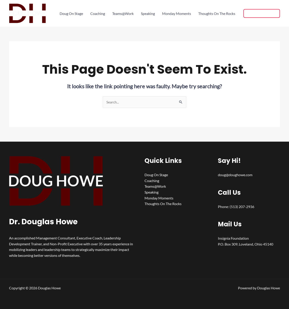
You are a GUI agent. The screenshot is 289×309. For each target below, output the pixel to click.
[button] (261, 13)
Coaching (97, 13)
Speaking (148, 13)
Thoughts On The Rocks (216, 13)
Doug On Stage (71, 13)
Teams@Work (123, 13)
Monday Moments (176, 13)
